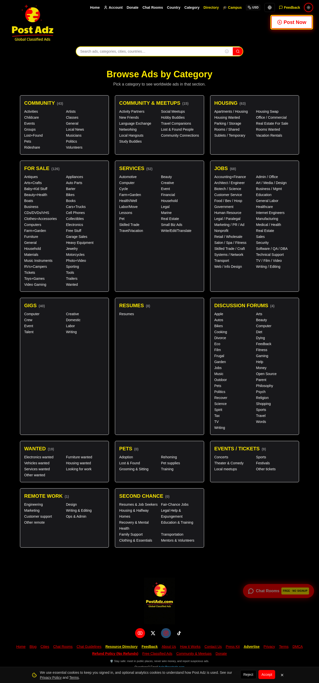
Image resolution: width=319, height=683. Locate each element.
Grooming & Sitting (134, 469)
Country (173, 7)
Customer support (38, 516)
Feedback (263, 344)
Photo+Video (76, 261)
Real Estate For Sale (272, 123)
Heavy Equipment (80, 243)
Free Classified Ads (157, 654)
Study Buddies (130, 141)
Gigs (34, 305)
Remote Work (46, 496)
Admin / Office (267, 177)
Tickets (29, 273)
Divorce (220, 338)
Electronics (74, 225)
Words (261, 422)
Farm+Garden (35, 231)
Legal (165, 207)
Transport (221, 261)
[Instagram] (166, 633)
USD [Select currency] (253, 7)
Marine (166, 213)
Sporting (72, 267)
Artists (71, 111)
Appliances (74, 177)
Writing (71, 332)
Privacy (269, 647)
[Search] (238, 51)
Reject (248, 675)
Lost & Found (129, 463)
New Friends (129, 117)
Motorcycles (75, 255)
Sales (260, 237)
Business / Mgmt (269, 189)
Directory (211, 7)
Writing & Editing (79, 510)
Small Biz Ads (171, 225)
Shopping (263, 404)
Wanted (72, 285)
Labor (70, 326)
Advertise (252, 647)
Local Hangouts (131, 135)
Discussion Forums (244, 305)
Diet (259, 332)
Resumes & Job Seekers (138, 504)
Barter (71, 189)
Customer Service (228, 195)
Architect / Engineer (229, 183)
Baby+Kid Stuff (35, 189)
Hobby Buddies (173, 117)
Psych (260, 392)
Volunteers (74, 147)
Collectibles (75, 219)
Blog (32, 647)
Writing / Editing (268, 267)
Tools (70, 273)
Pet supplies (170, 463)
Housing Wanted (227, 117)
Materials (31, 255)
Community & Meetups (153, 103)
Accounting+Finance (230, 177)
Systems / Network (228, 255)
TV (216, 422)
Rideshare (32, 147)
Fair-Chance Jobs (175, 504)
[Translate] (269, 7)
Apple (218, 314)
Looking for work (79, 469)
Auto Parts (74, 183)
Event (165, 189)
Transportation (172, 534)
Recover (220, 398)
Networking (128, 129)
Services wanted (37, 469)
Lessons (125, 213)
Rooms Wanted (268, 129)
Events (29, 123)
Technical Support (270, 255)
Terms (284, 647)
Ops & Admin (76, 516)
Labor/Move (128, 207)
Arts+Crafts (33, 183)
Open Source (266, 374)
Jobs (225, 168)
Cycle (123, 189)
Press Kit (233, 647)
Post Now (291, 22)
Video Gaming (35, 285)
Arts (259, 314)
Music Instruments (38, 261)
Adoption (126, 457)
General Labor (267, 201)
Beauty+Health (35, 195)
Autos (218, 320)
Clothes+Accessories (40, 219)
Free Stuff (73, 231)
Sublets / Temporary (229, 135)
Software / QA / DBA (272, 249)
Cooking (220, 332)
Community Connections (180, 135)
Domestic (73, 320)
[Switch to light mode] (308, 7)
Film (217, 350)
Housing (230, 103)
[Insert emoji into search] (227, 51)
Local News (75, 129)
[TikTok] (179, 633)
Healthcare (264, 207)
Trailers (72, 279)
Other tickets (266, 469)
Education (263, 195)
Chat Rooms (153, 7)
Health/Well (128, 201)
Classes (72, 117)
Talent (28, 332)
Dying (260, 338)
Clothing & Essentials (135, 540)
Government (224, 207)
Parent (261, 380)
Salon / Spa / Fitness (230, 243)
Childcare (31, 117)
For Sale (42, 168)
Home (95, 7)
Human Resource (227, 213)
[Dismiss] (282, 675)
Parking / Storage (227, 123)
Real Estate (170, 219)
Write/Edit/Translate (176, 231)
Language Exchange (135, 123)
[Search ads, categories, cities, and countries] (148, 51)
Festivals (263, 463)
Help (259, 362)
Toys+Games (34, 279)
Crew (28, 320)
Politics (71, 141)
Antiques (31, 177)
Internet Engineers (270, 213)
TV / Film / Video (269, 261)
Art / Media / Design (271, 183)
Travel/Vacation (131, 231)
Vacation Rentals (269, 135)
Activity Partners (131, 111)
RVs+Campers (35, 267)
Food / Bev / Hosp (228, 201)
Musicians (73, 135)
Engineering (33, 504)
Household (32, 249)
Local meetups (225, 469)
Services (136, 168)
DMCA (298, 647)
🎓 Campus (232, 7)
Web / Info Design (228, 267)
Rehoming (169, 457)
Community (43, 103)
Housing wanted (78, 463)
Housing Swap (267, 111)
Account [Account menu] (113, 7)
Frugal (219, 356)
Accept (266, 675)
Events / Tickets (240, 449)
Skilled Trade (129, 225)
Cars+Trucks (76, 207)
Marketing (31, 510)
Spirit (218, 410)
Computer (126, 183)
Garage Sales (76, 237)
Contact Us (213, 647)
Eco (217, 344)
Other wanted (34, 475)
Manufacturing (267, 219)
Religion (262, 398)
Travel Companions (176, 123)
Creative (167, 183)
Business (31, 207)
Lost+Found (33, 135)
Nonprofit (221, 231)
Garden (220, 362)
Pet (121, 219)
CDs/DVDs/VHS (36, 213)
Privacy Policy (51, 678)
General (72, 123)
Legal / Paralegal (227, 219)
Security (262, 243)
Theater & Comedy (229, 463)
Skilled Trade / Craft (229, 249)
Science (220, 404)
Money (261, 368)
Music (219, 374)
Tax (217, 416)
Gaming (262, 356)
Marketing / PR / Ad (229, 225)
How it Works (190, 647)
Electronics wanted (39, 457)
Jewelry (72, 249)
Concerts (221, 457)
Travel (260, 416)
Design (71, 504)
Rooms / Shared (226, 129)
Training (167, 469)
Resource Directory (121, 647)
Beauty (166, 177)
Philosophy (264, 386)
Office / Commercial (271, 117)
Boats (28, 201)
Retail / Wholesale (228, 237)
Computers (32, 225)
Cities (45, 647)
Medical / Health (268, 225)
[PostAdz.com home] (159, 601)
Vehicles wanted (36, 463)
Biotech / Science (227, 189)
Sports (261, 410)
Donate (132, 7)
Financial (168, 195)
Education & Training (177, 522)
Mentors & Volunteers (177, 540)
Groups (30, 129)
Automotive (128, 177)
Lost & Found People (177, 129)
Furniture (31, 237)
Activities (31, 111)
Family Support (131, 534)
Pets (27, 141)
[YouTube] (140, 633)
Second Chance (144, 496)
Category (192, 7)
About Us (169, 647)
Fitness (261, 350)
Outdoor (220, 380)
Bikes (70, 195)
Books (71, 201)
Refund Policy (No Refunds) (115, 654)
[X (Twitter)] (153, 633)
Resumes (134, 305)
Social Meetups (173, 111)
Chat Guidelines (89, 647)
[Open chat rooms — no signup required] (278, 591)
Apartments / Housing (231, 111)
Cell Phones (75, 213)
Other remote (34, 522)
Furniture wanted (79, 457)
